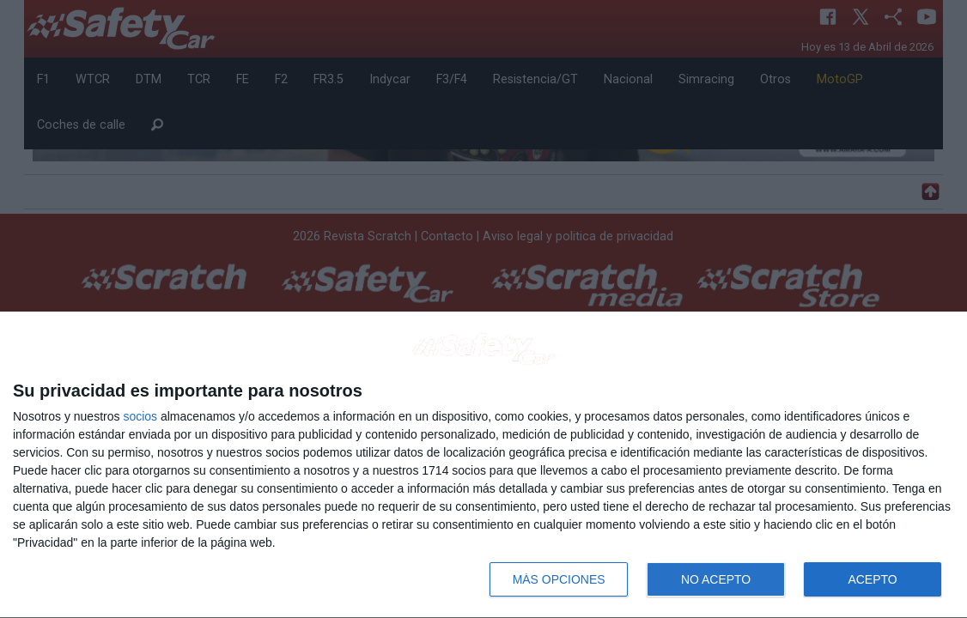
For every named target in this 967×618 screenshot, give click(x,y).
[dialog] (483, 465)
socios (140, 416)
